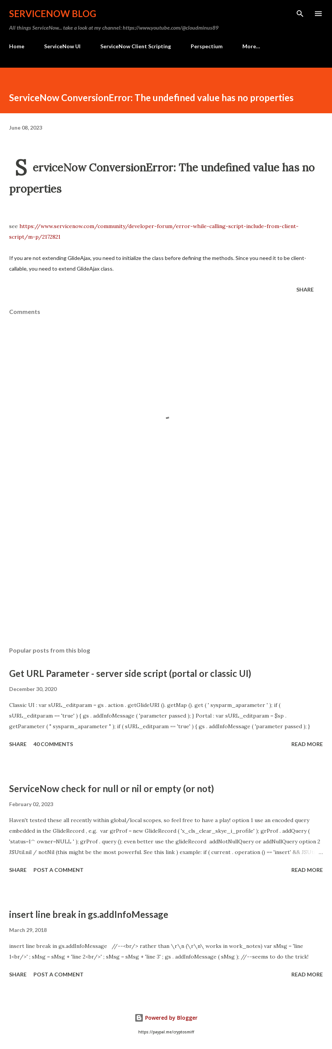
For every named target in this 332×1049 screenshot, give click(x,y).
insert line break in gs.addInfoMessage (88, 914)
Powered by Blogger (166, 1017)
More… (251, 46)
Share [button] (305, 289)
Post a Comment (58, 870)
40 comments (53, 744)
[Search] (300, 13)
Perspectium (207, 46)
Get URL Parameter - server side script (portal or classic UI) (130, 673)
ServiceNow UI (62, 46)
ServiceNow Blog (52, 13)
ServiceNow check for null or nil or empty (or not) (111, 788)
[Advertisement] (166, 569)
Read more (307, 744)
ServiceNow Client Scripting (135, 46)
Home (16, 46)
